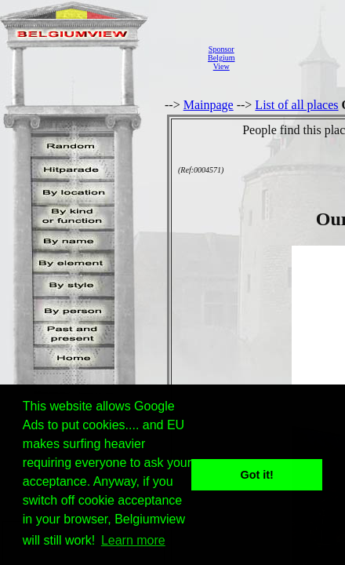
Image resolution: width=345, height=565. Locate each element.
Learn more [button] (133, 540)
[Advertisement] (294, 58)
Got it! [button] (257, 474)
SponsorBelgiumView (221, 58)
